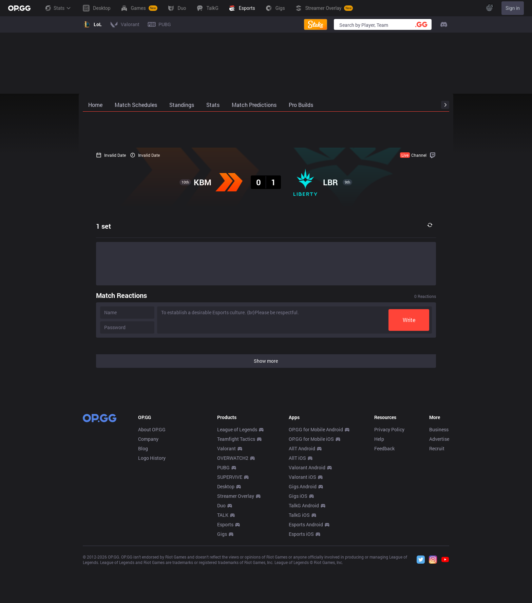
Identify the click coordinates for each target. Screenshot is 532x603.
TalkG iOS (299, 515)
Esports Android (306, 524)
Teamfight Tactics (236, 439)
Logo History (152, 458)
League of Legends (237, 429)
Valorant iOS (302, 477)
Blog (143, 448)
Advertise (439, 439)
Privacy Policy (389, 429)
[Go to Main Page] (19, 8)
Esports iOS (301, 534)
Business (439, 429)
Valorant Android (307, 467)
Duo (221, 505)
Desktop (225, 486)
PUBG (223, 467)
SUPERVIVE (229, 477)
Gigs (222, 534)
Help (379, 439)
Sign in (513, 8)
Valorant (226, 448)
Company (148, 439)
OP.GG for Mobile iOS (311, 439)
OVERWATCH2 (232, 458)
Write (422, 319)
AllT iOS (297, 458)
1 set (90, 226)
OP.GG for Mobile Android (316, 429)
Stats (57, 8)
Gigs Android (303, 486)
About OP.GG (152, 429)
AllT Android (302, 448)
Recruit (436, 448)
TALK (222, 515)
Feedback (384, 448)
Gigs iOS (298, 496)
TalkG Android (304, 505)
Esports (225, 524)
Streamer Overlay (235, 496)
